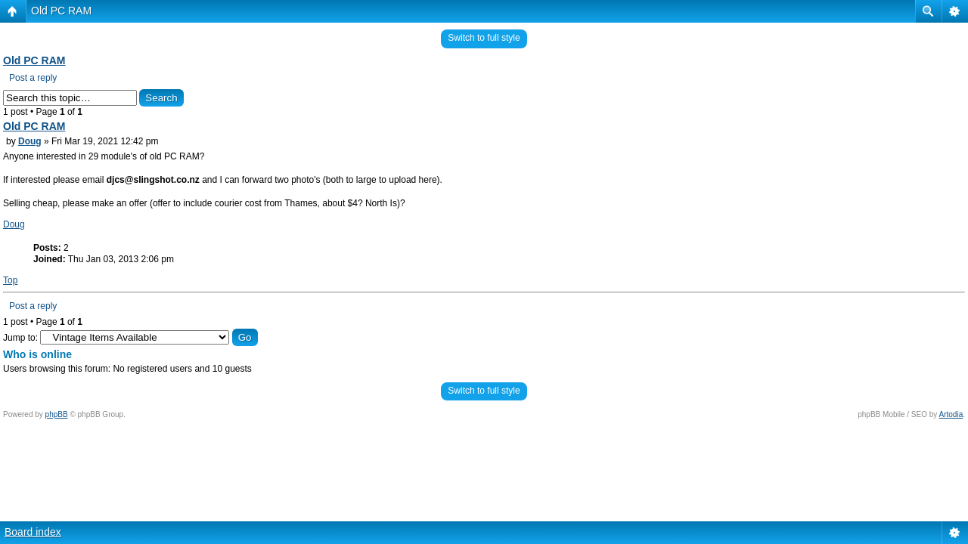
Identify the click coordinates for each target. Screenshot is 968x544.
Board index (33, 532)
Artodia (951, 414)
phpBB (56, 414)
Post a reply (33, 78)
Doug (30, 141)
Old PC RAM (61, 11)
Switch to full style (484, 37)
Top (10, 280)
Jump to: (20, 337)
